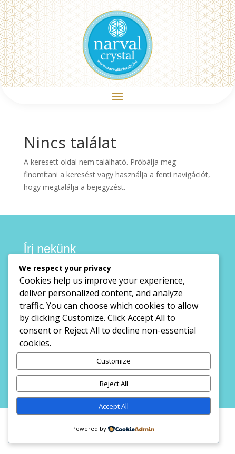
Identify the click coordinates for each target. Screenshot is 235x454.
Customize (113, 361)
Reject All (114, 383)
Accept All (114, 406)
